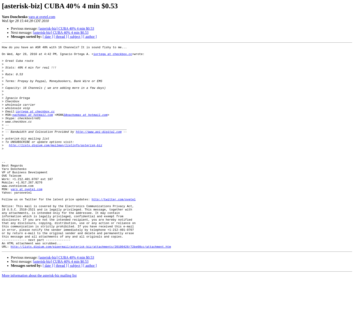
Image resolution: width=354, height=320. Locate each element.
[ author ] (90, 37)
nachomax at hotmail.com (32, 129)
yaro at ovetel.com (41, 17)
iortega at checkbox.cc (112, 56)
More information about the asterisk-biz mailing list (39, 316)
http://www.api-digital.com (99, 149)
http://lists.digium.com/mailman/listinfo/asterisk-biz (55, 165)
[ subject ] (75, 37)
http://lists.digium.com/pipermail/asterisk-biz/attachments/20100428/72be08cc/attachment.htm (91, 287)
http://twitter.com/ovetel (114, 230)
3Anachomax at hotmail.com (85, 129)
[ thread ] (60, 37)
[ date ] (48, 37)
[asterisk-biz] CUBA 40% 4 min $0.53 (66, 28)
